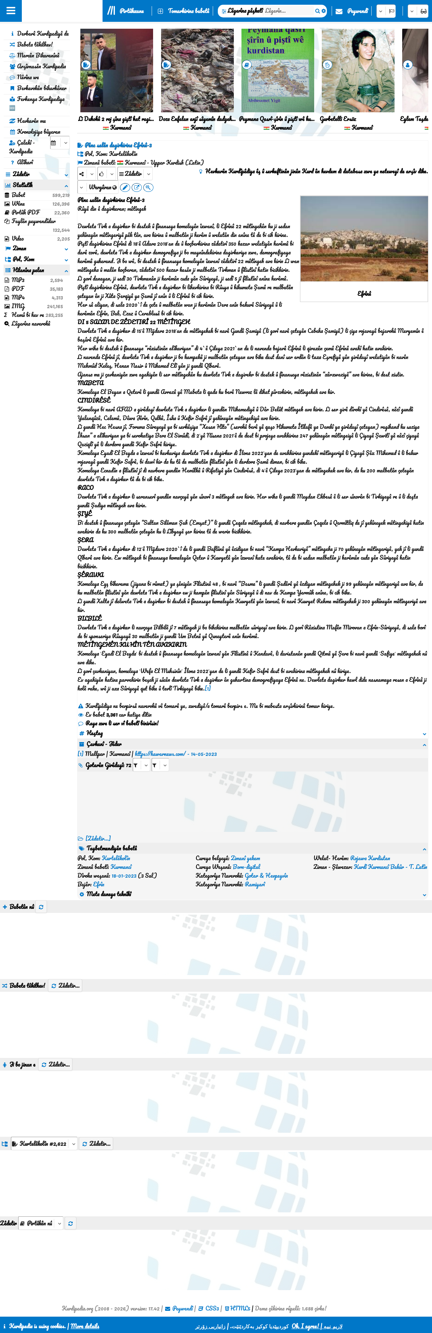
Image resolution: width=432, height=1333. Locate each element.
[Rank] (107, 173)
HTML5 (240, 1308)
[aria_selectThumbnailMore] (41, 1223)
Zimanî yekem (245, 858)
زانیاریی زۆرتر (210, 1326)
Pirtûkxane (132, 11)
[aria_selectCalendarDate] (60, 142)
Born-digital (246, 866)
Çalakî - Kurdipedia (22, 147)
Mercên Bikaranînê (34, 55)
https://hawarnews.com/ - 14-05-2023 (176, 753)
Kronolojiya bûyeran (34, 131)
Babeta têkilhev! (31, 44)
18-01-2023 (124, 875)
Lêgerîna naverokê (27, 323)
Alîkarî (21, 162)
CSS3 (212, 1308)
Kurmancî (121, 866)
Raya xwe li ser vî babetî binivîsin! (118, 723)
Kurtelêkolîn (116, 858)
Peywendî (357, 11)
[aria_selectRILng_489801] (160, 764)
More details (85, 1326)
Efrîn (98, 884)
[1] (208, 688)
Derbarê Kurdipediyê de (39, 33)
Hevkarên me (27, 120)
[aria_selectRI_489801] (141, 764)
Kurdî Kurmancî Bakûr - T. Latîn (390, 866)
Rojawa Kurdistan (370, 858)
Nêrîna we (24, 77)
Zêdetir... (65, 985)
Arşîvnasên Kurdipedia (37, 66)
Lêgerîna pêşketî (245, 10)
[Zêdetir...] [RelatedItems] (98, 838)
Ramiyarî (255, 884)
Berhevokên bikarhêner (38, 88)
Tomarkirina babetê (188, 11)
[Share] (87, 173)
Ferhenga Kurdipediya (36, 103)
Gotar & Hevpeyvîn (266, 875)
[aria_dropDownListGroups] (44, 1143)
